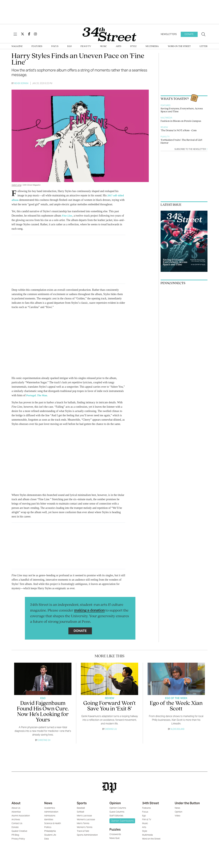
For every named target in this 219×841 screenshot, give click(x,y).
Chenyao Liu (111, 728)
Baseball (81, 807)
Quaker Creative (19, 830)
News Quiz (114, 837)
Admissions (49, 815)
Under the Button (187, 802)
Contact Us (17, 822)
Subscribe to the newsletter (190, 149)
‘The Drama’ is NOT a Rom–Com (179, 130)
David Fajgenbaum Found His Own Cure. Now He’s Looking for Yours (43, 711)
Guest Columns (116, 811)
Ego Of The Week (176, 697)
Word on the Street (179, 46)
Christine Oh (44, 739)
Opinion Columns (117, 807)
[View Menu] (15, 34)
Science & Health (52, 822)
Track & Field (83, 830)
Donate (189, 34)
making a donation (89, 610)
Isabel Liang (16, 185)
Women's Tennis (84, 826)
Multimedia (152, 46)
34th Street (150, 802)
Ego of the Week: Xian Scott (176, 705)
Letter (203, 46)
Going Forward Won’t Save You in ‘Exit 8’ (109, 705)
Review (164, 127)
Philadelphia (50, 830)
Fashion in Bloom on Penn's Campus (181, 121)
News (48, 802)
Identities (48, 818)
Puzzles (115, 829)
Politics (47, 826)
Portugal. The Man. (38, 394)
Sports (82, 802)
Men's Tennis (83, 822)
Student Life (50, 834)
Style (133, 46)
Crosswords (115, 833)
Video (177, 815)
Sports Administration (87, 834)
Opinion (115, 802)
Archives (16, 818)
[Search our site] (203, 34)
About (16, 802)
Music (103, 46)
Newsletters (169, 34)
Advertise (16, 811)
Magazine (17, 46)
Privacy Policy (18, 838)
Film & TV (86, 46)
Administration (51, 811)
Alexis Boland (177, 728)
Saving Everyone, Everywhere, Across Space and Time (182, 110)
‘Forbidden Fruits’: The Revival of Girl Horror (181, 141)
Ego (69, 46)
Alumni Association (21, 815)
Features (37, 46)
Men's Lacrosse (84, 815)
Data (46, 838)
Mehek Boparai (21, 83)
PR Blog (15, 834)
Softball (80, 811)
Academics (49, 807)
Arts (118, 46)
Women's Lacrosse (86, 818)
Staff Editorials (116, 815)
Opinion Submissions (122, 820)
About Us (16, 807)
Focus (54, 46)
